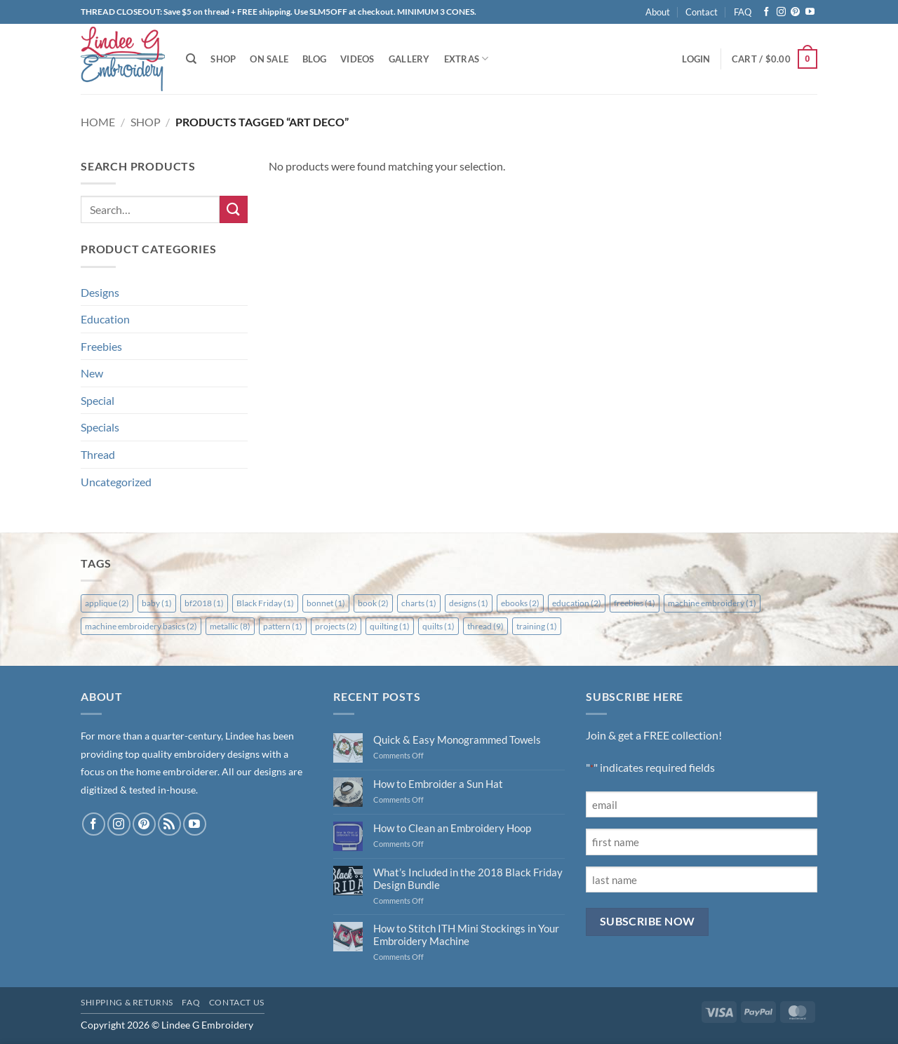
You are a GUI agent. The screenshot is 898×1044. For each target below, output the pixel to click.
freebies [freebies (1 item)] (634, 603)
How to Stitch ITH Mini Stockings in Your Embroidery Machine (466, 934)
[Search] (191, 59)
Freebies (101, 346)
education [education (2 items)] (576, 603)
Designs (100, 292)
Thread (98, 454)
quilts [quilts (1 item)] (438, 626)
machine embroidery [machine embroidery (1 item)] (712, 603)
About (657, 12)
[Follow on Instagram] (781, 12)
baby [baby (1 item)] (157, 603)
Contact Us (236, 1002)
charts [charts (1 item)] (418, 603)
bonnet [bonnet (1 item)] (326, 603)
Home (98, 121)
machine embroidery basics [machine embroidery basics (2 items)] (141, 626)
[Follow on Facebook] (766, 12)
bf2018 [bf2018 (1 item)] (204, 603)
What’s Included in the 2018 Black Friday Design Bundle (468, 878)
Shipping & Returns (127, 1002)
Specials (100, 427)
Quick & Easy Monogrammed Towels (457, 739)
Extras (466, 58)
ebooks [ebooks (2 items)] (520, 603)
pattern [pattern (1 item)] (282, 626)
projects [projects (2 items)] (336, 626)
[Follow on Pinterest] (795, 12)
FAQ (742, 12)
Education (105, 319)
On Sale (269, 59)
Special (97, 400)
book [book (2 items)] (373, 603)
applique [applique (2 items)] (107, 603)
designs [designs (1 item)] (468, 603)
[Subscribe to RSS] (169, 824)
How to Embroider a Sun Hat (438, 783)
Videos (357, 59)
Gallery (409, 59)
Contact (701, 12)
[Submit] (234, 209)
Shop (223, 59)
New (92, 373)
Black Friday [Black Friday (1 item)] (265, 603)
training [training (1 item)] (536, 626)
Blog (314, 59)
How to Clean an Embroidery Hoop (452, 828)
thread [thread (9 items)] (485, 626)
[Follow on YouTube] (810, 12)
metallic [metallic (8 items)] (230, 626)
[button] (696, 59)
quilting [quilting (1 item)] (390, 626)
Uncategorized (116, 481)
